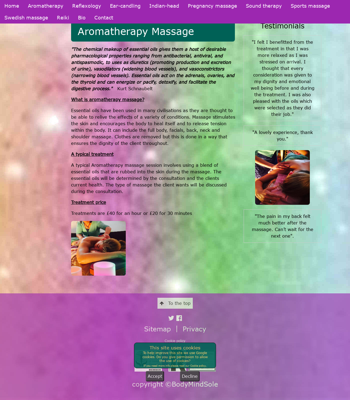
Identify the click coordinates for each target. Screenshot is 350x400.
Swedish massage (26, 17)
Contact (103, 17)
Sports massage (310, 6)
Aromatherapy (45, 6)
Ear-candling (125, 6)
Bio (82, 17)
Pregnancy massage (212, 6)
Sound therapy (264, 6)
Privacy (194, 329)
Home (11, 6)
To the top (175, 303)
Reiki (63, 17)
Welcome (12, 46)
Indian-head (164, 6)
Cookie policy (175, 341)
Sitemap (157, 329)
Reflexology (86, 6)
